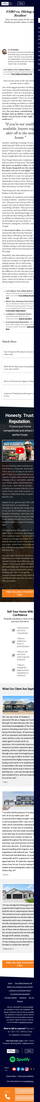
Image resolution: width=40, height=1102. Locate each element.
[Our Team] (32, 997)
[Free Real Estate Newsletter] (20, 994)
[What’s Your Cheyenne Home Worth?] (20, 987)
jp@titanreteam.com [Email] (30, 1043)
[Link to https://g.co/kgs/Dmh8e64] (35, 1069)
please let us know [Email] (26, 1022)
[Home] (12, 2)
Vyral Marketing (28, 1081)
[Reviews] (20, 1001)
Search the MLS (25, 319)
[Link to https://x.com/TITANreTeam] (31, 1069)
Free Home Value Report (16, 311)
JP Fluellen (14, 50)
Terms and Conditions (25, 1076)
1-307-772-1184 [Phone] (17, 1031)
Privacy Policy (11, 1076)
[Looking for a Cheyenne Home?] (20, 990)
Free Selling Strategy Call (21, 74)
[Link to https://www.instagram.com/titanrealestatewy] (27, 1069)
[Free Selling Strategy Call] (23, 983)
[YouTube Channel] (10, 997)
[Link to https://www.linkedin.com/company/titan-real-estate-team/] (23, 1069)
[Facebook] (22, 997)
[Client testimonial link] (20, 705)
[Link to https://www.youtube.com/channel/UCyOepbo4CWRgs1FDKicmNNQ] (14, 1069)
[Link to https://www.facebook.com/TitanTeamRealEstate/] (18, 1069)
